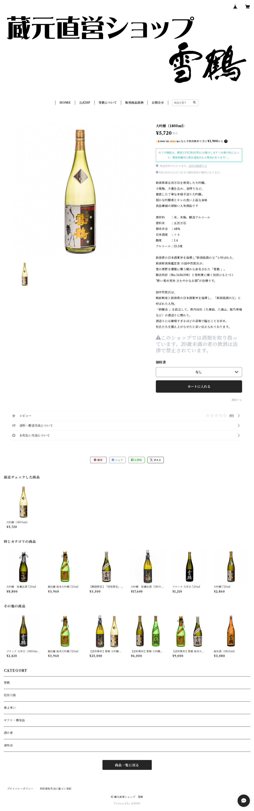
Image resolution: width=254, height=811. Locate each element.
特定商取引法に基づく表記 (56, 788)
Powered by (127, 803)
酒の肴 (8, 733)
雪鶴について (108, 102)
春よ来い (10, 708)
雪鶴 (7, 683)
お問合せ (158, 102)
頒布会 (8, 745)
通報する (236, 399)
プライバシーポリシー (20, 788)
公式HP (84, 102)
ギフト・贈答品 (14, 720)
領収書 (161, 362)
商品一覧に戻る (127, 765)
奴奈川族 (10, 695)
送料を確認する (198, 165)
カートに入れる (198, 386)
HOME (65, 102)
